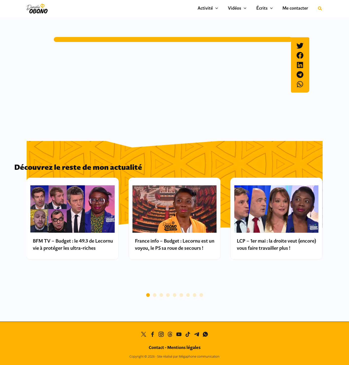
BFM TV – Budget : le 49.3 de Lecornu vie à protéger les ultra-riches (69, 248)
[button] (224, 8)
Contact (156, 348)
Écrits (268, 8)
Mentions (184, 348)
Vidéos (243, 8)
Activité (216, 8)
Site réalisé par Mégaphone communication (188, 356)
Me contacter (296, 8)
